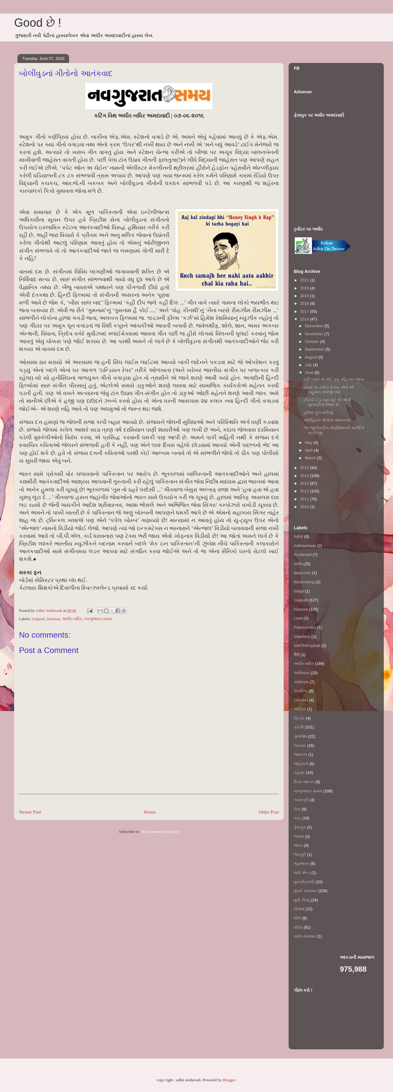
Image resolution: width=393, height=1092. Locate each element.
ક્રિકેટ (299, 718)
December (315, 326)
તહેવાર (299, 772)
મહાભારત (301, 863)
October (312, 341)
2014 (305, 475)
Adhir (298, 536)
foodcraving (304, 582)
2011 (305, 499)
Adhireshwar (305, 545)
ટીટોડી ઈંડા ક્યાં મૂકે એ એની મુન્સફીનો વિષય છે (327, 402)
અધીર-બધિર (72, 618)
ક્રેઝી (299, 727)
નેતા (297, 809)
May (309, 442)
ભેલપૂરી (300, 854)
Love (298, 618)
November (315, 334)
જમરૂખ (300, 754)
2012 (305, 491)
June (310, 372)
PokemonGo (305, 627)
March (311, 458)
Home (150, 811)
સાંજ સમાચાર (305, 936)
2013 (305, 483)
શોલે (297, 918)
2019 (305, 295)
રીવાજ (299, 909)
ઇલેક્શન (301, 700)
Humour (53, 618)
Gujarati (38, 618)
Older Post (269, 811)
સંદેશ (298, 927)
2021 (305, 280)
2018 (305, 303)
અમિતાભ (301, 682)
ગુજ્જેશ (300, 736)
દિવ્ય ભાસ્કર (304, 781)
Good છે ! (37, 22)
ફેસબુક (300, 827)
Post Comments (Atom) (160, 831)
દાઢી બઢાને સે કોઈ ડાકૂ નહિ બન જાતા (334, 379)
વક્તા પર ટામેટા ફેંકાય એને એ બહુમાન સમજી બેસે (328, 389)
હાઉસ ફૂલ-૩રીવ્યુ (318, 412)
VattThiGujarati (307, 645)
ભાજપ (299, 836)
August (311, 357)
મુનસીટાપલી (304, 882)
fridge (299, 591)
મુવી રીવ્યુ (302, 900)
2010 (305, 506)
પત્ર (297, 818)
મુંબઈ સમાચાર (305, 890)
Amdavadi (303, 554)
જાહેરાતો (301, 763)
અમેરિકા (301, 691)
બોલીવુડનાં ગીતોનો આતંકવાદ (327, 420)
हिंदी (297, 654)
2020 (305, 288)
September (315, 349)
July (309, 365)
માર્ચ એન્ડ (302, 872)
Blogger (229, 1080)
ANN (298, 564)
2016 (305, 319)
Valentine (302, 636)
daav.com (302, 572)
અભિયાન (301, 672)
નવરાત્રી (301, 800)
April (309, 450)
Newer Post (30, 811)
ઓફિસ (300, 709)
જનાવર (300, 745)
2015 (305, 467)
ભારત (298, 845)
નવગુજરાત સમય (98, 618)
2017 (305, 311)
